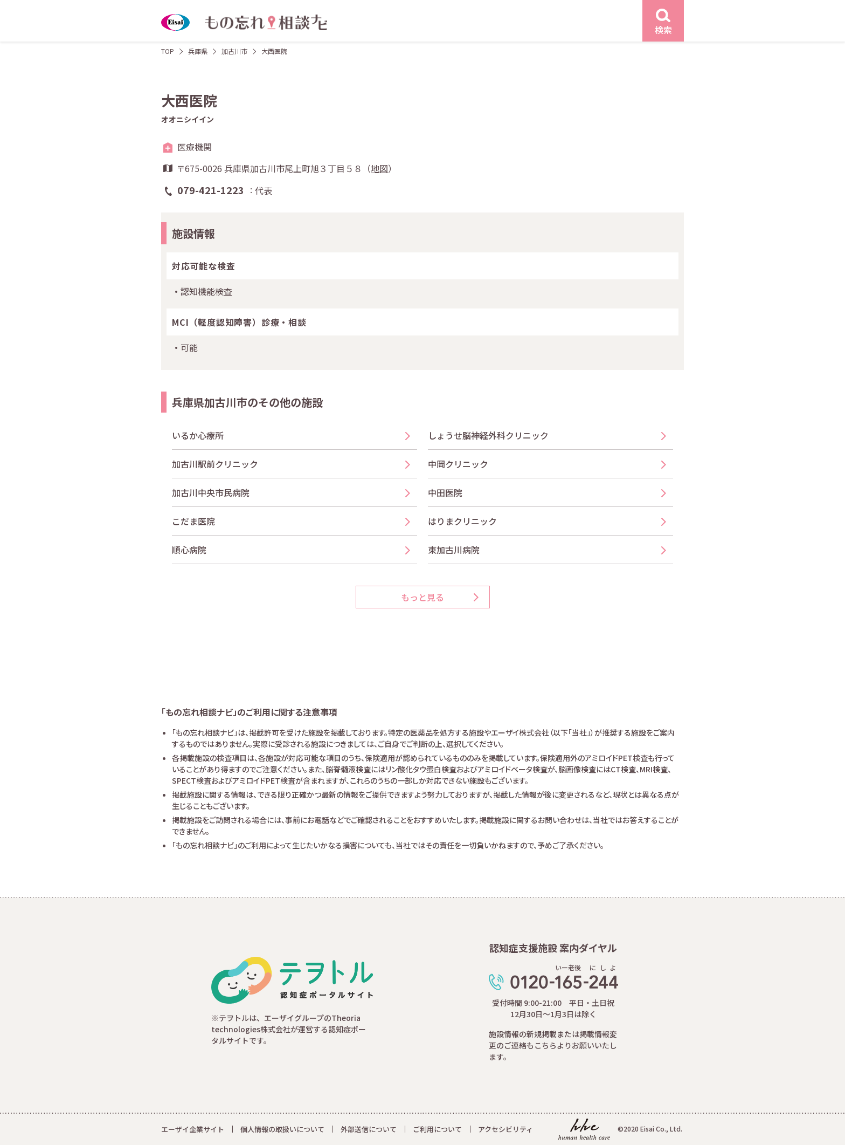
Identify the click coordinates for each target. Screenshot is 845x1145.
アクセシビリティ (505, 1129)
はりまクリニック (462, 521)
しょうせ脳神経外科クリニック (488, 435)
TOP (167, 51)
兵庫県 (197, 51)
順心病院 (189, 549)
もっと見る (422, 597)
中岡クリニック (458, 463)
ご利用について (437, 1129)
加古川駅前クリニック (215, 463)
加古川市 (234, 51)
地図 (379, 168)
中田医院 (445, 492)
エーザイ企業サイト (192, 1129)
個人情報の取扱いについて (282, 1129)
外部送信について (369, 1129)
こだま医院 (193, 521)
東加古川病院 (454, 549)
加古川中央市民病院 (211, 492)
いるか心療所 (198, 435)
